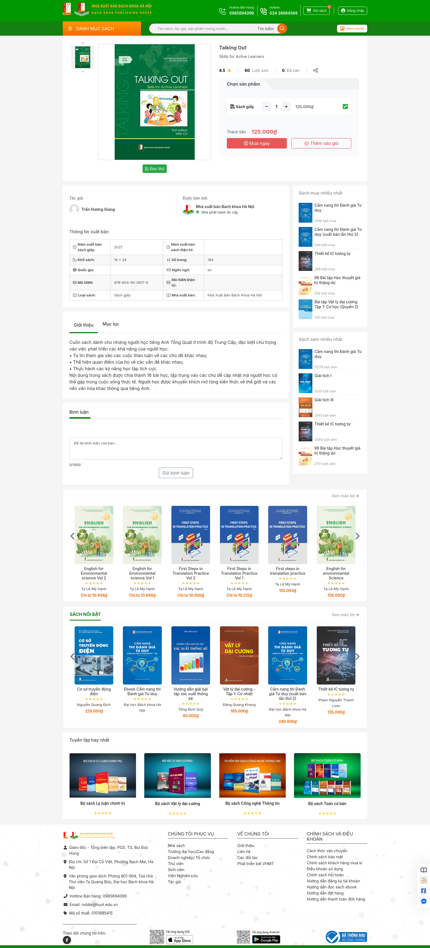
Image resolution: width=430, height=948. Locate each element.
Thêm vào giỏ (321, 143)
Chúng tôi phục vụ (191, 834)
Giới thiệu (84, 325)
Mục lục (111, 324)
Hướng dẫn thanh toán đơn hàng (336, 899)
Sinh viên (176, 869)
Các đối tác (247, 857)
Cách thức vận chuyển (327, 850)
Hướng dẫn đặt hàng (325, 893)
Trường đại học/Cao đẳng (191, 851)
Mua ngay (257, 143)
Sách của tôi (352, 28)
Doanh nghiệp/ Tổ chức (189, 857)
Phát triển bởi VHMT (255, 863)
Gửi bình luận (175, 473)
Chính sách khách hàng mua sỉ (334, 862)
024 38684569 (284, 13)
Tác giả (174, 881)
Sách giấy (245, 106)
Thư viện (176, 863)
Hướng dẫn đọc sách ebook (332, 887)
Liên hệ (243, 851)
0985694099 (241, 13)
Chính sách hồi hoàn (325, 875)
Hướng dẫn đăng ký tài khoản (333, 881)
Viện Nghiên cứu (183, 875)
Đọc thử (154, 168)
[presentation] (72, 536)
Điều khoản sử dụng (325, 868)
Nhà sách (176, 845)
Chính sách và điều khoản (330, 836)
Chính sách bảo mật (325, 856)
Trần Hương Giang (98, 209)
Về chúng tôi (253, 834)
